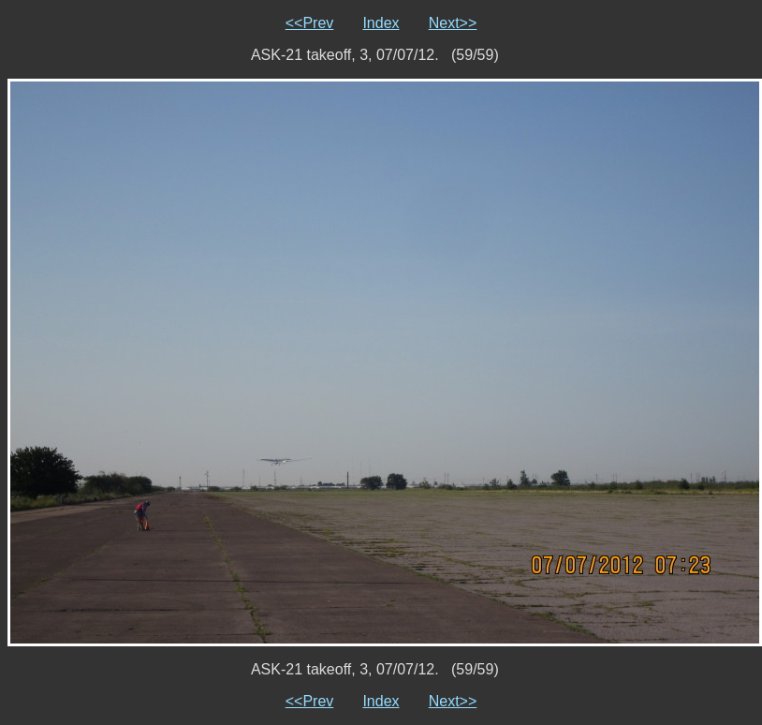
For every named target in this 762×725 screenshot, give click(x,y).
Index (380, 23)
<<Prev (310, 23)
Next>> (453, 23)
